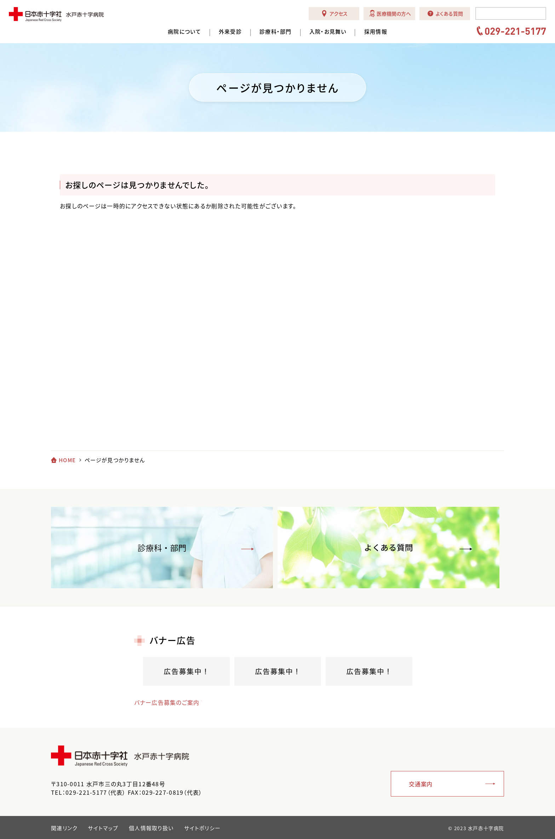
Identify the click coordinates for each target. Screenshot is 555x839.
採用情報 (375, 31)
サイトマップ (103, 828)
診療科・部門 (275, 31)
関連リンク (64, 828)
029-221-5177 (515, 31)
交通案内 (421, 784)
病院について (184, 31)
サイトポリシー (202, 828)
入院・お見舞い (328, 31)
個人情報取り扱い (151, 828)
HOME (67, 460)
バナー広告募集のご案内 (167, 702)
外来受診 (230, 31)
